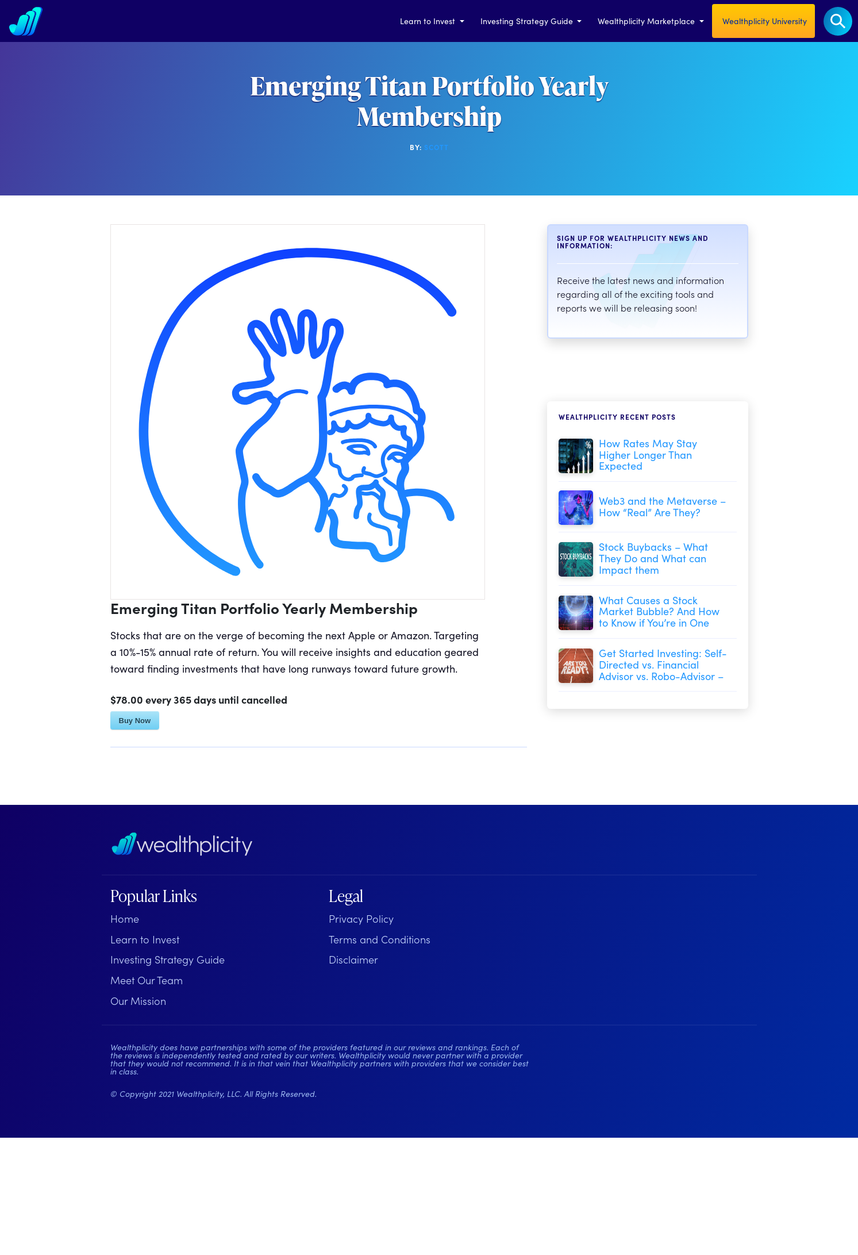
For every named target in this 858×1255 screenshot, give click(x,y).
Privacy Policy (361, 918)
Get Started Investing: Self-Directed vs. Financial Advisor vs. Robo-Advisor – (663, 664)
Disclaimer (353, 959)
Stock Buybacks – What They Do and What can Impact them (653, 558)
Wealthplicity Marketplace (647, 20)
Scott (436, 147)
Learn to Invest (428, 20)
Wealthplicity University (763, 20)
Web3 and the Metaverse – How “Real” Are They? (662, 506)
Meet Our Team (146, 980)
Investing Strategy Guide (527, 20)
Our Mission (138, 1000)
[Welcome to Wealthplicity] (26, 21)
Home (124, 918)
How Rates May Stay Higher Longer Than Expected (648, 454)
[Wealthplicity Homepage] (182, 843)
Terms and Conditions (379, 939)
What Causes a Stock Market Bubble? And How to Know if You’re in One (659, 611)
